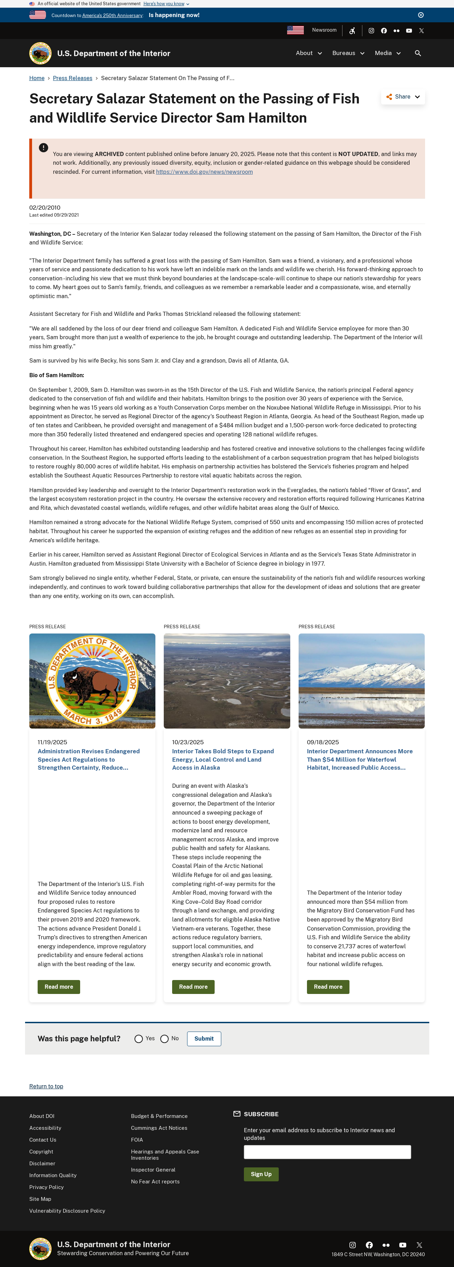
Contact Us (42, 1140)
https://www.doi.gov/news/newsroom (204, 172)
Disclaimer (42, 1163)
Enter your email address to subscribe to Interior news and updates (319, 1134)
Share (402, 96)
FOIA (137, 1140)
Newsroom (324, 30)
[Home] (40, 53)
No (175, 1038)
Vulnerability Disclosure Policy (67, 1211)
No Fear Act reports (155, 1181)
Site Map (40, 1199)
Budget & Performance (159, 1116)
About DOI (41, 1116)
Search (418, 53)
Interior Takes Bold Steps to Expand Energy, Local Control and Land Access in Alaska (223, 759)
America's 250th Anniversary (112, 15)
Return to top (46, 1086)
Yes (150, 1038)
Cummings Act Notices (159, 1128)
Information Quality (53, 1175)
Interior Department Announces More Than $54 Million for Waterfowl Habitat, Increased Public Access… (360, 759)
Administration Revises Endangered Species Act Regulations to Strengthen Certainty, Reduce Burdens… (89, 760)
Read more (59, 987)
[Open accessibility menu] (352, 30)
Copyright (41, 1152)
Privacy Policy (46, 1187)
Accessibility (45, 1128)
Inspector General (153, 1170)
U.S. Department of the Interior (113, 53)
